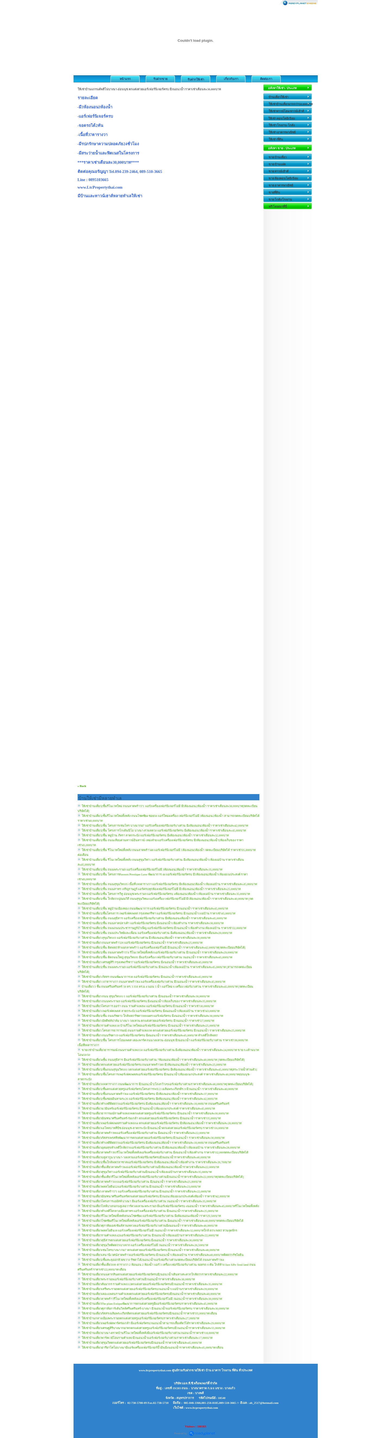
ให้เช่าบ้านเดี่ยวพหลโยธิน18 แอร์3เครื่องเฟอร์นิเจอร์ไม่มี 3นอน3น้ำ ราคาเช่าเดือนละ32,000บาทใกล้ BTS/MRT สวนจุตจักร (159, 1230)
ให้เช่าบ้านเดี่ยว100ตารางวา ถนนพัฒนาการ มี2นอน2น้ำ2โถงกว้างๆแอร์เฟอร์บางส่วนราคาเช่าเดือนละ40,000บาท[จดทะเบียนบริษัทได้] (167, 1084)
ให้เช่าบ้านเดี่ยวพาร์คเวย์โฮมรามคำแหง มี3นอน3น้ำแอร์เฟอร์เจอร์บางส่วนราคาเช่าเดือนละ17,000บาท (147, 1337)
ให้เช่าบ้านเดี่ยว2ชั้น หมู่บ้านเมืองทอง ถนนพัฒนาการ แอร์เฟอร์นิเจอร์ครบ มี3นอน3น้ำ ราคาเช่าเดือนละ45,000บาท (155, 908)
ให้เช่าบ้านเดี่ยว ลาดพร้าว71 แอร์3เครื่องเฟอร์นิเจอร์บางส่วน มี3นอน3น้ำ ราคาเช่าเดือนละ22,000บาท (146, 1191)
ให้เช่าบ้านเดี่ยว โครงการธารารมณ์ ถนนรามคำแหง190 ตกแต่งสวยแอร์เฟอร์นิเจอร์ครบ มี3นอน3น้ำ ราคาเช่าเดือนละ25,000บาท (163, 1030)
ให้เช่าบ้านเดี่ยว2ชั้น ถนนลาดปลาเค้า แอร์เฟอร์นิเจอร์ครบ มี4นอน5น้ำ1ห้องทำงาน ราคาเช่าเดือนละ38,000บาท (153, 923)
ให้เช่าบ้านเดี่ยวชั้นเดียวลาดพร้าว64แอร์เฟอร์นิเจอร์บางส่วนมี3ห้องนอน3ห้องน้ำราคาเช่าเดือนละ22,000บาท (150, 1167)
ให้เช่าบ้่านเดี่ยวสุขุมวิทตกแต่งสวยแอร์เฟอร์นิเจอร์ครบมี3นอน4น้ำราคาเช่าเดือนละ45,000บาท (142, 1342)
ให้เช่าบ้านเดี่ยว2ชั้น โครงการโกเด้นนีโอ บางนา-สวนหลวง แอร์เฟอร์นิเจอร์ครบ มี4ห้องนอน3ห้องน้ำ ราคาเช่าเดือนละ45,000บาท (164, 830)
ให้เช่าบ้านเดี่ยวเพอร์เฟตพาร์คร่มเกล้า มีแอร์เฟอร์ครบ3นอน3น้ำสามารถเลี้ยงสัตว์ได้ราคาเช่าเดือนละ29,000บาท (153, 1323)
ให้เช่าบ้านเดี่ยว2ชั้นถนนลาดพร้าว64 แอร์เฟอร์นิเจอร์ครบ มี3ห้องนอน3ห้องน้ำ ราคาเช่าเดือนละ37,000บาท (150, 1093)
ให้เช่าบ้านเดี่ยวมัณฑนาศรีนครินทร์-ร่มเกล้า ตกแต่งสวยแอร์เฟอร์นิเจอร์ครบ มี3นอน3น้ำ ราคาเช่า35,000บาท (151, 1118)
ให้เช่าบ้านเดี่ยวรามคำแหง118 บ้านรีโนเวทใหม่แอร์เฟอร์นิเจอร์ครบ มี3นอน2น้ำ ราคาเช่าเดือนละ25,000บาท (151, 1025)
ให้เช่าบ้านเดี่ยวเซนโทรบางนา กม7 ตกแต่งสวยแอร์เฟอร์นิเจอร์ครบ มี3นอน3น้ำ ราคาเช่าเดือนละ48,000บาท (151, 1250)
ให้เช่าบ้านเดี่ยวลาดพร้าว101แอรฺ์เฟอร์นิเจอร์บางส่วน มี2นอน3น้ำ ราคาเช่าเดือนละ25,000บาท (141, 1181)
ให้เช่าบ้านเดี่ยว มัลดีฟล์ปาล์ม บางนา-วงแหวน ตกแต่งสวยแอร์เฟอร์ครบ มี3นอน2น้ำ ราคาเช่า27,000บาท (148, 1020)
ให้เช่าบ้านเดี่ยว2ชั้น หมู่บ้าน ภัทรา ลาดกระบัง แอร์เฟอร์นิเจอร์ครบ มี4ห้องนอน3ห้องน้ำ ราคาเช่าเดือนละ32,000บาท (155, 835)
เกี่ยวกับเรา (231, 78)
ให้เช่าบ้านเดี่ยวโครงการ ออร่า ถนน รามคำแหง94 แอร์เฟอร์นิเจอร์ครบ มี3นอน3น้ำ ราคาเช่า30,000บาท (148, 1006)
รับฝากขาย (160, 78)
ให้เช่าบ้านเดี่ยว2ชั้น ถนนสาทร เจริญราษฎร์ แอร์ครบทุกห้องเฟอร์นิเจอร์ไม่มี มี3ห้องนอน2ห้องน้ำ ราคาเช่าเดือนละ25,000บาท (161, 889)
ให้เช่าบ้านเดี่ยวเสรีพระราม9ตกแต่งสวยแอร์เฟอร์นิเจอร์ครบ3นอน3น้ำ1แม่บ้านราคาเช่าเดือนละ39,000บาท (150, 1289)
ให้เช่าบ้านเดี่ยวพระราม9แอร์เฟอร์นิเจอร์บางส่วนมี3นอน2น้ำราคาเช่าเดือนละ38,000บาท (138, 1279)
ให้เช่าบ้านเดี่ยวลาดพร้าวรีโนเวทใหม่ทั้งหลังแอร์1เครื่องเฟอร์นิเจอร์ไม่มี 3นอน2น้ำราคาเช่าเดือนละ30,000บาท (152, 1298)
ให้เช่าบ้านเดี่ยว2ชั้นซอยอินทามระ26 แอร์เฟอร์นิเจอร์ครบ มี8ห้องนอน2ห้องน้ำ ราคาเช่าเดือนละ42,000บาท (149, 1098)
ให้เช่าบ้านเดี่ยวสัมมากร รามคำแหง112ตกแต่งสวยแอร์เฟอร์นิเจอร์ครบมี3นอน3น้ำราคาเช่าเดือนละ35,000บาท (152, 1284)
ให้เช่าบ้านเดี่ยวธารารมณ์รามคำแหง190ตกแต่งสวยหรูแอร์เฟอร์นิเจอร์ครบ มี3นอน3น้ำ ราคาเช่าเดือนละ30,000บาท (155, 1113)
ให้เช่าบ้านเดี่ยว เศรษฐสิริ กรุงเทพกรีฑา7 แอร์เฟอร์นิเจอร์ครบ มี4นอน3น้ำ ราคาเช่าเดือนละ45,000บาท (147, 962)
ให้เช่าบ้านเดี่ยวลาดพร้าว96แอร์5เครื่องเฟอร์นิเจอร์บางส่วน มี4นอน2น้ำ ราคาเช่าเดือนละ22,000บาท (145, 1132)
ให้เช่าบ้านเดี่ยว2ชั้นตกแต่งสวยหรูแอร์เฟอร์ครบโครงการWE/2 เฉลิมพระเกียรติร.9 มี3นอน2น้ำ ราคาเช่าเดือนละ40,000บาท (160, 1089)
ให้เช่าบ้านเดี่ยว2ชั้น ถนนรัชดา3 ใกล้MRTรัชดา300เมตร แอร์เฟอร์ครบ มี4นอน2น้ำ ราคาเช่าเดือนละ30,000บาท (152, 1015)
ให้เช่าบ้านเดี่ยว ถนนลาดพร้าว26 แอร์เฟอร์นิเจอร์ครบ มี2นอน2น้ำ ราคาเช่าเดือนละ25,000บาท (142, 942)
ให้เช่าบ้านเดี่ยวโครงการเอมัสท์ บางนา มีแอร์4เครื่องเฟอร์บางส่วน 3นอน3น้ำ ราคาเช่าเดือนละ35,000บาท (149, 1201)
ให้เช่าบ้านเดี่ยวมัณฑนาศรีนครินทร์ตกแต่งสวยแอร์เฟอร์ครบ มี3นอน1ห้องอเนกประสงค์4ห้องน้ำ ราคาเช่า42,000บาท (156, 1196)
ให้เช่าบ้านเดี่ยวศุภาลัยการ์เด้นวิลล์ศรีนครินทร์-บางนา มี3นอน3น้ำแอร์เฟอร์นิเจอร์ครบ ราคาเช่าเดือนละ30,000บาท (155, 1308)
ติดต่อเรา (266, 78)
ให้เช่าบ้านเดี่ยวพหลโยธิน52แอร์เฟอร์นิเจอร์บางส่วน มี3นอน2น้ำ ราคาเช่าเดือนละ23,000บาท (141, 1186)
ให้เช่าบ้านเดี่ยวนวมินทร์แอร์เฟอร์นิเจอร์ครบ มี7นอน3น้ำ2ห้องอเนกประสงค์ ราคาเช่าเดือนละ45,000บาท (148, 1108)
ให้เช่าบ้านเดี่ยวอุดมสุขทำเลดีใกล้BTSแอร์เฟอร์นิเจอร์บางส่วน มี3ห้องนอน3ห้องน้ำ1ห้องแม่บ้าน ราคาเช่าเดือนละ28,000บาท (161, 1147)
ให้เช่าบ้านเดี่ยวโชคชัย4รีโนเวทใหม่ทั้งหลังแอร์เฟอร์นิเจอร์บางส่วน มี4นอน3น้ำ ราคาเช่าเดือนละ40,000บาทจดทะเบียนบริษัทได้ (162, 1220)
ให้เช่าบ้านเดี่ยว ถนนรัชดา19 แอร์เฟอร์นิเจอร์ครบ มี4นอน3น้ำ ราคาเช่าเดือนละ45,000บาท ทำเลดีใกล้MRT (150, 1035)
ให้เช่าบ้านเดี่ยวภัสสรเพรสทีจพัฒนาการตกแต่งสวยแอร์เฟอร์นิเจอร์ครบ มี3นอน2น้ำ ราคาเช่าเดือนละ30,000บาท (153, 1137)
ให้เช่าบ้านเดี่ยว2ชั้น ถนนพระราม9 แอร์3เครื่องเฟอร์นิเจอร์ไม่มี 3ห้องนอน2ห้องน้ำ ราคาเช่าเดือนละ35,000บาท (152, 869)
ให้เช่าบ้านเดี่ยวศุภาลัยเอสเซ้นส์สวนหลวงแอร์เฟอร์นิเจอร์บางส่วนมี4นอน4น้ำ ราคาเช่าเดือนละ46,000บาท (149, 1225)
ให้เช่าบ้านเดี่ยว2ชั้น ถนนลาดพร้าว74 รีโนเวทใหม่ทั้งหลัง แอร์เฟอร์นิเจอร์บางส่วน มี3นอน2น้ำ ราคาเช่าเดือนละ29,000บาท (160, 952)
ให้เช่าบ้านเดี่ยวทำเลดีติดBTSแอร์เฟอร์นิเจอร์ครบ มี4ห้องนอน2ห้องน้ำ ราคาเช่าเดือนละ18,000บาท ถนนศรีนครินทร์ (156, 1103)
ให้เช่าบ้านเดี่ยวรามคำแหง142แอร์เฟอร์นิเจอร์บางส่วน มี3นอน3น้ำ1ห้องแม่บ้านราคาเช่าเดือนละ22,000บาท (150, 1235)
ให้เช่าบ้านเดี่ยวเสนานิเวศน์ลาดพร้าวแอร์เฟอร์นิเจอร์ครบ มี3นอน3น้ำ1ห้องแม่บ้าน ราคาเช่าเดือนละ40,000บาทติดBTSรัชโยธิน (163, 1254)
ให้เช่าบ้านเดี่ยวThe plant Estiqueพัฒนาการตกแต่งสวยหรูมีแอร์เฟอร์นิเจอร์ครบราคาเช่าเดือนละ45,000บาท (149, 1303)
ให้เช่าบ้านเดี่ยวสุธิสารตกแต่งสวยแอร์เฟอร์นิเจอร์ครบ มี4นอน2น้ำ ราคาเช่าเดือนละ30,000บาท (142, 1240)
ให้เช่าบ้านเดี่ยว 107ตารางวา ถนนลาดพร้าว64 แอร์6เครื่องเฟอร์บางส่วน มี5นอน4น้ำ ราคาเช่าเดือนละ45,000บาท (153, 981)
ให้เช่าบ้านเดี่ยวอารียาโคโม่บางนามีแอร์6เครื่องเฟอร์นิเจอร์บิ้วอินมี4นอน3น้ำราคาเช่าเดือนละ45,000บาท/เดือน (153, 1347)
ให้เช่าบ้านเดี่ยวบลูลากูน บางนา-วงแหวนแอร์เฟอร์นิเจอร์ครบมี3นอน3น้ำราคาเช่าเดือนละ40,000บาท (146, 1157)
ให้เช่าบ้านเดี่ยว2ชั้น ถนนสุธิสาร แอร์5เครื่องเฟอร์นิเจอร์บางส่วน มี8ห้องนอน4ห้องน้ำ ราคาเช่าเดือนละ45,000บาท (154, 918)
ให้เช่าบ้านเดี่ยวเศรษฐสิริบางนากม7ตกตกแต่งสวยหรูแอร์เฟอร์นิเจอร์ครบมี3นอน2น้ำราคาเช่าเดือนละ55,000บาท (153, 1328)
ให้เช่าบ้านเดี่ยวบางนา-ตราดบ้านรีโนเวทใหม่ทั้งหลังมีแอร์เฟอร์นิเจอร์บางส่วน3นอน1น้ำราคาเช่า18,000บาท (150, 1332)
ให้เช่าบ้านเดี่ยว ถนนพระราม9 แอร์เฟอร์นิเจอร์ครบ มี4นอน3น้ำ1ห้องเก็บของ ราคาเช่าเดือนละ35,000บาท (149, 1001)
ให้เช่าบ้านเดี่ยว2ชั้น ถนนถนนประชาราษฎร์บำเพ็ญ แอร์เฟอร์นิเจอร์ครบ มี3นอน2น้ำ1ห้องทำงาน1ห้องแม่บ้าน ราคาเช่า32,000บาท (164, 928)
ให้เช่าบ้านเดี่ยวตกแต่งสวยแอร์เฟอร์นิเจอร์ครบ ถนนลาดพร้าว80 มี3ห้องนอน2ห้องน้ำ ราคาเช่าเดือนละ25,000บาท (154, 1064)
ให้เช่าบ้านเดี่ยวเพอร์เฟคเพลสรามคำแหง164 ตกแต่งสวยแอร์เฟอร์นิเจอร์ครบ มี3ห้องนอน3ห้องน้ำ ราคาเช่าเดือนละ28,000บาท (161, 1123)
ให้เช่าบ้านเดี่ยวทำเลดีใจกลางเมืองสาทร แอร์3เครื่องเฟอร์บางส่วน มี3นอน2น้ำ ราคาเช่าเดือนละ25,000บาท (150, 1211)
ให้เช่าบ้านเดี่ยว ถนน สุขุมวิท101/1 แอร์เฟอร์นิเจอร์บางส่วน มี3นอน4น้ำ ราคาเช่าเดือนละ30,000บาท (145, 996)
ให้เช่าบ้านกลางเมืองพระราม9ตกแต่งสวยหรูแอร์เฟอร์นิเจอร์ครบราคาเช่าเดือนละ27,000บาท (140, 1318)
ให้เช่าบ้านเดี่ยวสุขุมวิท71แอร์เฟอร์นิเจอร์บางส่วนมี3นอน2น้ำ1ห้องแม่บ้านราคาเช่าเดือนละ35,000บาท (147, 1171)
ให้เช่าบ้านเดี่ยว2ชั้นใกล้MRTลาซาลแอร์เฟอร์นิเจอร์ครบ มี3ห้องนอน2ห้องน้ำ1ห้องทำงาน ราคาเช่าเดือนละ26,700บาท (156, 1162)
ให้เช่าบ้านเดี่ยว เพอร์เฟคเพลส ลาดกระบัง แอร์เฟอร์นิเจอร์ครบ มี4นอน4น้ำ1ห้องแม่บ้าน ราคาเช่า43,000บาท (151, 1011)
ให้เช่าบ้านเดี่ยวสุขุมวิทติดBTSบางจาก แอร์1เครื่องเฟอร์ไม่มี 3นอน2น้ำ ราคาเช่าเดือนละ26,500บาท (145, 1245)
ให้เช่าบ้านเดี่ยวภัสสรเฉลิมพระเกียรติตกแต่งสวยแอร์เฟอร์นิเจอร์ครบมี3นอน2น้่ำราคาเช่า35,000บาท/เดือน (149, 1313)
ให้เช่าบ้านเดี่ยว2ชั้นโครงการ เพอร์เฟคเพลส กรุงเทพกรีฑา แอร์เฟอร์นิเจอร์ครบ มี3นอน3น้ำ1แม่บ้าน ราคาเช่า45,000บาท (158, 913)
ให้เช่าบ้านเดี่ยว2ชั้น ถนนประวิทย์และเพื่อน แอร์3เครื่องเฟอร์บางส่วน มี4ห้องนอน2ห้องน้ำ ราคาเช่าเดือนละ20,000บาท (157, 932)
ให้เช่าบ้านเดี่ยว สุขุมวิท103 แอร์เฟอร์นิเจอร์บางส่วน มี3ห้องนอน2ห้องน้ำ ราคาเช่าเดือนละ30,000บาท (146, 937)
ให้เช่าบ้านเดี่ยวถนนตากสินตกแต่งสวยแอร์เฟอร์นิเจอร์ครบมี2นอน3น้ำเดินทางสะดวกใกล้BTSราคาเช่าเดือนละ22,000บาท (159, 1274)
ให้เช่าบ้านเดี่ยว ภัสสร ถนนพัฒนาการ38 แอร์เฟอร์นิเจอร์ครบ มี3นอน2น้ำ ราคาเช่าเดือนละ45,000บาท (147, 976)
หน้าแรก (125, 78)
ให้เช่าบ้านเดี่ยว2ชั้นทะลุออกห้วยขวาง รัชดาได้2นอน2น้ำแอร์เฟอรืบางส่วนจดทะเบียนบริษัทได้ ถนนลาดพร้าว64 (153, 1259)
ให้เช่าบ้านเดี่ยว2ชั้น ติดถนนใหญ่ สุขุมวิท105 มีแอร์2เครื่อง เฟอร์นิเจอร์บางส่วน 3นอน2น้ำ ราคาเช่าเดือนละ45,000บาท (157, 957)
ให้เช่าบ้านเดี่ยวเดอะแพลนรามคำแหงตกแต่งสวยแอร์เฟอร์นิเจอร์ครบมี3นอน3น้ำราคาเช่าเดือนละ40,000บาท (151, 1293)
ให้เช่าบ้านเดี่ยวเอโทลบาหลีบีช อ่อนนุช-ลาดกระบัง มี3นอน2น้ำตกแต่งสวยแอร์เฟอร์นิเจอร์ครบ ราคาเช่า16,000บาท (155, 1128)
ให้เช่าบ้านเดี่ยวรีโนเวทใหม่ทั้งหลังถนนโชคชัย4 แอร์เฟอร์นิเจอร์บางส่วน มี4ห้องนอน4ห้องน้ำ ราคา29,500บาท (151, 1215)
